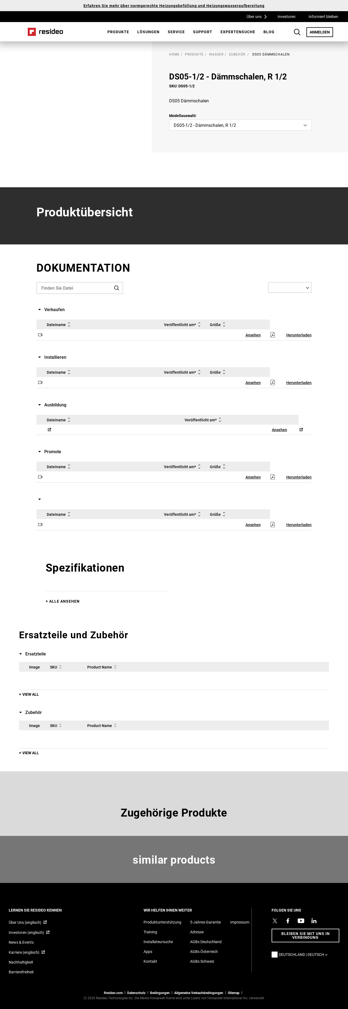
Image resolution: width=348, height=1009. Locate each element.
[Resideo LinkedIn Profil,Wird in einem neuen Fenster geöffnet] (314, 920)
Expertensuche (237, 31)
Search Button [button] (297, 32)
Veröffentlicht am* (183, 324)
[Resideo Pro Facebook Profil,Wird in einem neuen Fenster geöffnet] (288, 920)
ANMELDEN (321, 32)
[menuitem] (118, 32)
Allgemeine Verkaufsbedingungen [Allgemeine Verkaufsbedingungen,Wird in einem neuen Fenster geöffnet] (198, 992)
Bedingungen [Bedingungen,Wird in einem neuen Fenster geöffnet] (160, 992)
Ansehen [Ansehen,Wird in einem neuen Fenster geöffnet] (253, 335)
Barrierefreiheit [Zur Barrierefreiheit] (21, 971)
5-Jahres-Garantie (205, 922)
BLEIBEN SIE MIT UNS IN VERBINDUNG (305, 935)
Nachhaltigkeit (21, 962)
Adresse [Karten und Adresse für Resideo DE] (197, 931)
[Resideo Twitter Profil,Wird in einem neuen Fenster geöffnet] (275, 920)
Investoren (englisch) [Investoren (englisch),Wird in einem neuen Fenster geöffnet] (26, 932)
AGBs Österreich (204, 951)
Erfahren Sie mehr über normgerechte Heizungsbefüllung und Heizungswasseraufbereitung (174, 5)
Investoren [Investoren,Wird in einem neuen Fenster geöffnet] (287, 16)
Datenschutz (136, 992)
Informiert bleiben (323, 16)
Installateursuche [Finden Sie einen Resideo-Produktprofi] (158, 941)
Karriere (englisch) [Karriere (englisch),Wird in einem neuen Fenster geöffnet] (24, 952)
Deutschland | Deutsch (304, 954)
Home (45, 32)
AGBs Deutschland (206, 941)
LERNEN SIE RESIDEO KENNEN (42, 910)
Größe (218, 324)
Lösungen (148, 31)
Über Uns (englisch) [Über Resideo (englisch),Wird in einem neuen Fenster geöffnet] (25, 922)
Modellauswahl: (183, 115)
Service (176, 31)
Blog (269, 31)
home (174, 54)
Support (202, 31)
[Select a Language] (290, 287)
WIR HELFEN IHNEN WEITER (175, 910)
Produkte (118, 31)
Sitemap (234, 992)
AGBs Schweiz (202, 961)
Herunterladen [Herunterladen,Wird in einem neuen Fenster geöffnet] (299, 335)
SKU (57, 667)
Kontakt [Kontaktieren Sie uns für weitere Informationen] (150, 961)
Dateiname (59, 324)
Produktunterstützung (162, 922)
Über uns (258, 16)
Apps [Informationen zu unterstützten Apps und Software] (148, 951)
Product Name (103, 667)
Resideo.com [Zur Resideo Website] (113, 992)
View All (30, 694)
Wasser (216, 54)
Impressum (239, 922)
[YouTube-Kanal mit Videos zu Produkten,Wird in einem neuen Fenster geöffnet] (301, 920)
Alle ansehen (64, 601)
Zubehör (237, 54)
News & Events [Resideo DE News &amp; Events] (21, 942)
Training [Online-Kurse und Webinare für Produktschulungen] (150, 931)
